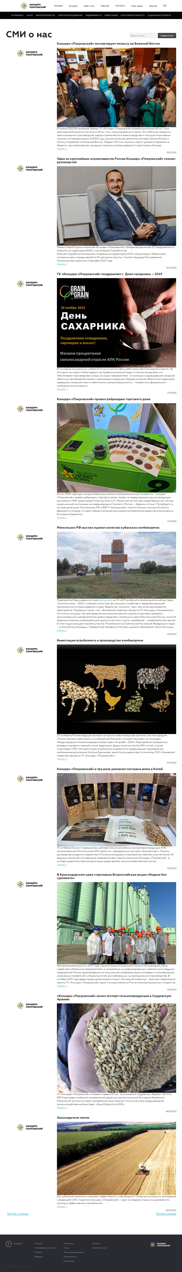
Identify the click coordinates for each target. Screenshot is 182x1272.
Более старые (17, 1213)
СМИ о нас (89, 6)
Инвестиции (111, 15)
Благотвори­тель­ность (133, 15)
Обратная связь (99, 1248)
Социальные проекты (159, 15)
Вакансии (39, 1257)
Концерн (58, 5)
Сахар (30, 15)
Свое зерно (137, 6)
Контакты (120, 5)
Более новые (166, 1213)
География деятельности (45, 1248)
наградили (105, 600)
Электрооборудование (73, 1252)
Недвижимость (94, 15)
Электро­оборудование (70, 15)
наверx (14, 1244)
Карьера (105, 5)
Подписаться (167, 36)
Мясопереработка (45, 15)
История (73, 6)
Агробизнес (17, 15)
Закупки (153, 6)
